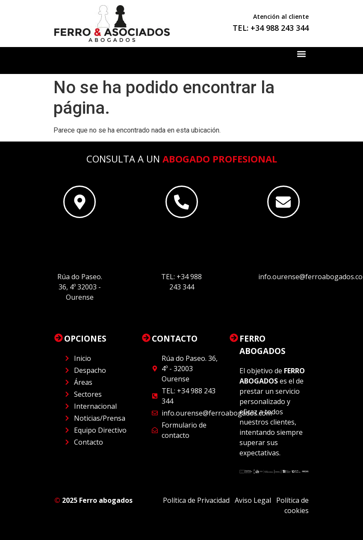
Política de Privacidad (197, 500)
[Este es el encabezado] (79, 202)
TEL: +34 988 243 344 (271, 28)
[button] (302, 54)
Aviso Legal (253, 500)
